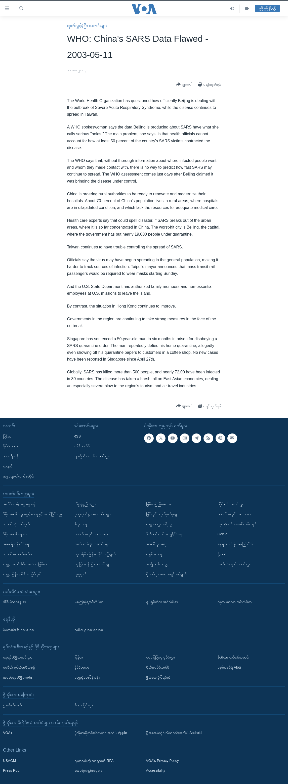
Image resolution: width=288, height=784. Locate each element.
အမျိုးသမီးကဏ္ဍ (157, 564)
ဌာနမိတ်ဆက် (12, 705)
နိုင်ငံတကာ (10, 446)
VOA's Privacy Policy (162, 761)
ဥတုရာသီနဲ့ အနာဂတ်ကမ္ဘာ (92, 514)
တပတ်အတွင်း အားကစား (91, 534)
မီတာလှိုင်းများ (84, 705)
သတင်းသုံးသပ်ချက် (16, 524)
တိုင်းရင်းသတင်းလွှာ (231, 504)
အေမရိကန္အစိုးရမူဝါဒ (88, 771)
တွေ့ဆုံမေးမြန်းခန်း (87, 677)
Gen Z (222, 534)
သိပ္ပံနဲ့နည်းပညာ (85, 504)
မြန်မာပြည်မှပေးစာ (159, 504)
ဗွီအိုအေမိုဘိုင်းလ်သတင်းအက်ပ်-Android (174, 733)
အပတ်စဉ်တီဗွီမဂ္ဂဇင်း (17, 677)
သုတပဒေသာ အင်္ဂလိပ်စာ (235, 602)
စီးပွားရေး (81, 524)
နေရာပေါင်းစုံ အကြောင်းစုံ (235, 544)
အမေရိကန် (11, 456)
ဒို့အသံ (222, 554)
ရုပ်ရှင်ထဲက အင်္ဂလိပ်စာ (162, 602)
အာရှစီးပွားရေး (156, 544)
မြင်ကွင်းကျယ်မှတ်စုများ (162, 514)
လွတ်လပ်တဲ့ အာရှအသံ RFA (93, 761)
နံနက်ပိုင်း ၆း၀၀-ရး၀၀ (18, 630)
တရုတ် (7, 466)
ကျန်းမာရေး (154, 554)
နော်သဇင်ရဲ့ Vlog (229, 667)
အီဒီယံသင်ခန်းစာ (14, 602)
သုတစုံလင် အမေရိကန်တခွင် (237, 524)
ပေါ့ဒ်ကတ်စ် (81, 446)
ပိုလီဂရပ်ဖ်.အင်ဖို (158, 667)
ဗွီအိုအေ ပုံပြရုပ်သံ (158, 677)
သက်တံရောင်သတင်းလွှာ (234, 564)
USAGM (9, 761)
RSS (77, 436)
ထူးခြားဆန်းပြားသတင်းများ (92, 564)
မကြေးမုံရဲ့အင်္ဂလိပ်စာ (89, 602)
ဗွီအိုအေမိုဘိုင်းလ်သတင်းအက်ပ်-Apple (100, 733)
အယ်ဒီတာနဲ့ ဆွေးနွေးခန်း (19, 504)
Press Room (12, 771)
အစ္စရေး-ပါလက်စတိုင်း (18, 476)
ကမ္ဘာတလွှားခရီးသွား (160, 524)
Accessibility (155, 771)
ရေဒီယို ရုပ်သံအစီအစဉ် (19, 667)
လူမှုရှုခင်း (81, 574)
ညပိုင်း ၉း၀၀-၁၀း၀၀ (88, 630)
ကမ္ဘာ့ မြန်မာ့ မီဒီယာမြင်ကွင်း (22, 574)
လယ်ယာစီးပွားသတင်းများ (92, 544)
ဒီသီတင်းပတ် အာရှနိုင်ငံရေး (164, 534)
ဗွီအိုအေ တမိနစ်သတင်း (233, 657)
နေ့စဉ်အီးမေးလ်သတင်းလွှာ (91, 456)
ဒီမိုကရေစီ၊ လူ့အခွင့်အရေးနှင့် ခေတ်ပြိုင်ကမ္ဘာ (33, 514)
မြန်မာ (7, 436)
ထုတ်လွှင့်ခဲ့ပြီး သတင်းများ (86, 25)
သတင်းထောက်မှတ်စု (17, 554)
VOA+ (8, 733)
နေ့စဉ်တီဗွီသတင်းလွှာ (17, 657)
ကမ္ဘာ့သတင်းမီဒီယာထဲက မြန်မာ (25, 564)
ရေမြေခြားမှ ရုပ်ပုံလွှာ (160, 657)
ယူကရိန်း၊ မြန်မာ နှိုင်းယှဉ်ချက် (95, 554)
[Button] (184, 84)
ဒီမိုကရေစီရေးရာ (15, 534)
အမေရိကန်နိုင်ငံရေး (16, 544)
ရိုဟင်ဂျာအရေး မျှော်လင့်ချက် (166, 574)
